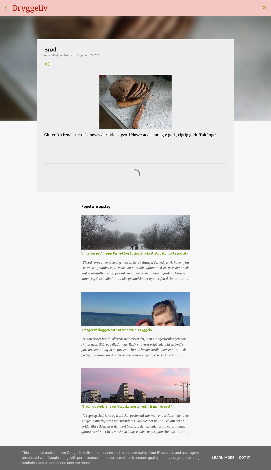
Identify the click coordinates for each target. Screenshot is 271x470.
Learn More (223, 458)
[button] (47, 64)
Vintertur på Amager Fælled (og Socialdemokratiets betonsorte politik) (134, 253)
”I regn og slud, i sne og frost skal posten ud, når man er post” (126, 406)
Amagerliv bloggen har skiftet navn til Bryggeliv (116, 330)
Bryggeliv (30, 8)
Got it (244, 458)
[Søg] (54, 8)
